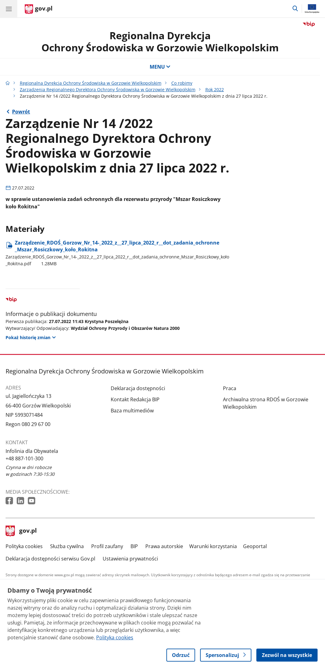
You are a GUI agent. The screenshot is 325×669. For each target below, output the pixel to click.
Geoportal (255, 546)
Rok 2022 (214, 89)
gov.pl (21, 531)
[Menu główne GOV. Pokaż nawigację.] (8, 8)
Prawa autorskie (164, 546)
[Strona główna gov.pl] (39, 9)
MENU (160, 66)
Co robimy (181, 83)
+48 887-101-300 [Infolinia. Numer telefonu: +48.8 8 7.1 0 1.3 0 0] (24, 458)
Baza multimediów (132, 410)
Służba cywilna (67, 546)
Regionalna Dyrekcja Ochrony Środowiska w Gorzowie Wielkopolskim (90, 83)
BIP (134, 546)
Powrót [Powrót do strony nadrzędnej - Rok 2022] (21, 111)
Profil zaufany (107, 546)
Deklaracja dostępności (138, 388)
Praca (229, 388)
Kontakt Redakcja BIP (135, 399)
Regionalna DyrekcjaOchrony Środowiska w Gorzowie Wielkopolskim (160, 41)
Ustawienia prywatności (130, 558)
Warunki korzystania (213, 546)
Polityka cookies (24, 546)
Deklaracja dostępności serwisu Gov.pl (50, 558)
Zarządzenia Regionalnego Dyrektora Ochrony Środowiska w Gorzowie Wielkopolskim (107, 89)
